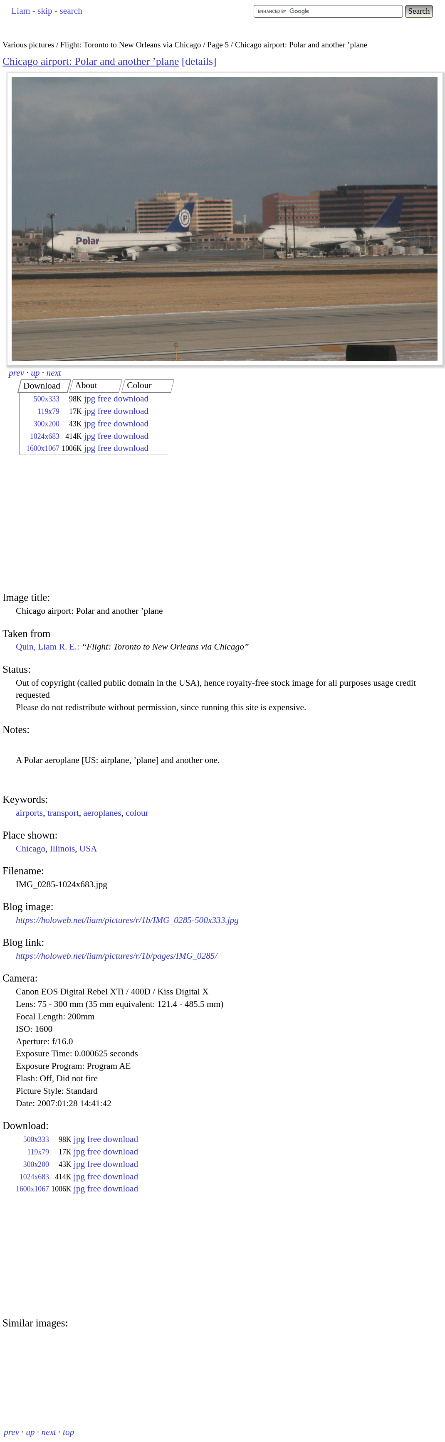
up (35, 373)
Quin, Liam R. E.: (132, 647)
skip (44, 11)
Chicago (30, 849)
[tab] (44, 386)
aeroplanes (102, 813)
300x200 (46, 424)
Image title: (26, 597)
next (54, 373)
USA (88, 849)
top (68, 1432)
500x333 (46, 399)
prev (16, 373)
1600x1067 (42, 448)
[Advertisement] (86, 524)
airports (29, 813)
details (199, 61)
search (70, 11)
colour (137, 813)
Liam (20, 11)
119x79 (48, 411)
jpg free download (116, 399)
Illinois (62, 849)
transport (63, 813)
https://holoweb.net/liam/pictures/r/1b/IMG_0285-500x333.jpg (127, 920)
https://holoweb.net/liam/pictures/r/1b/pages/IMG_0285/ (116, 956)
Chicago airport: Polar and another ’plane (90, 61)
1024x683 (44, 436)
